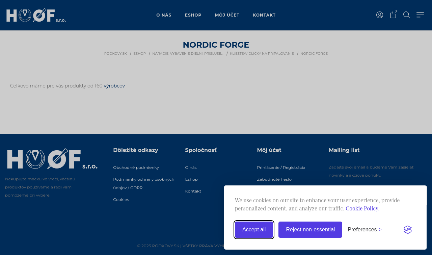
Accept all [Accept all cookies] (254, 229)
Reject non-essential (310, 229)
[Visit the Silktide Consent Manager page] (408, 230)
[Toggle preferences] (365, 230)
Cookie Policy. (362, 208)
